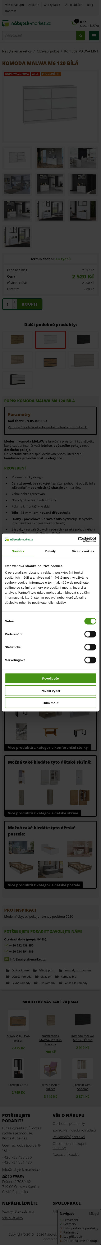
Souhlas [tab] (18, 551)
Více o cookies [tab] (83, 551)
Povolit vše (50, 678)
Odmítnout (51, 703)
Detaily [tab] (50, 551)
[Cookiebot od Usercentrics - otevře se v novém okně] (78, 539)
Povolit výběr (50, 690)
